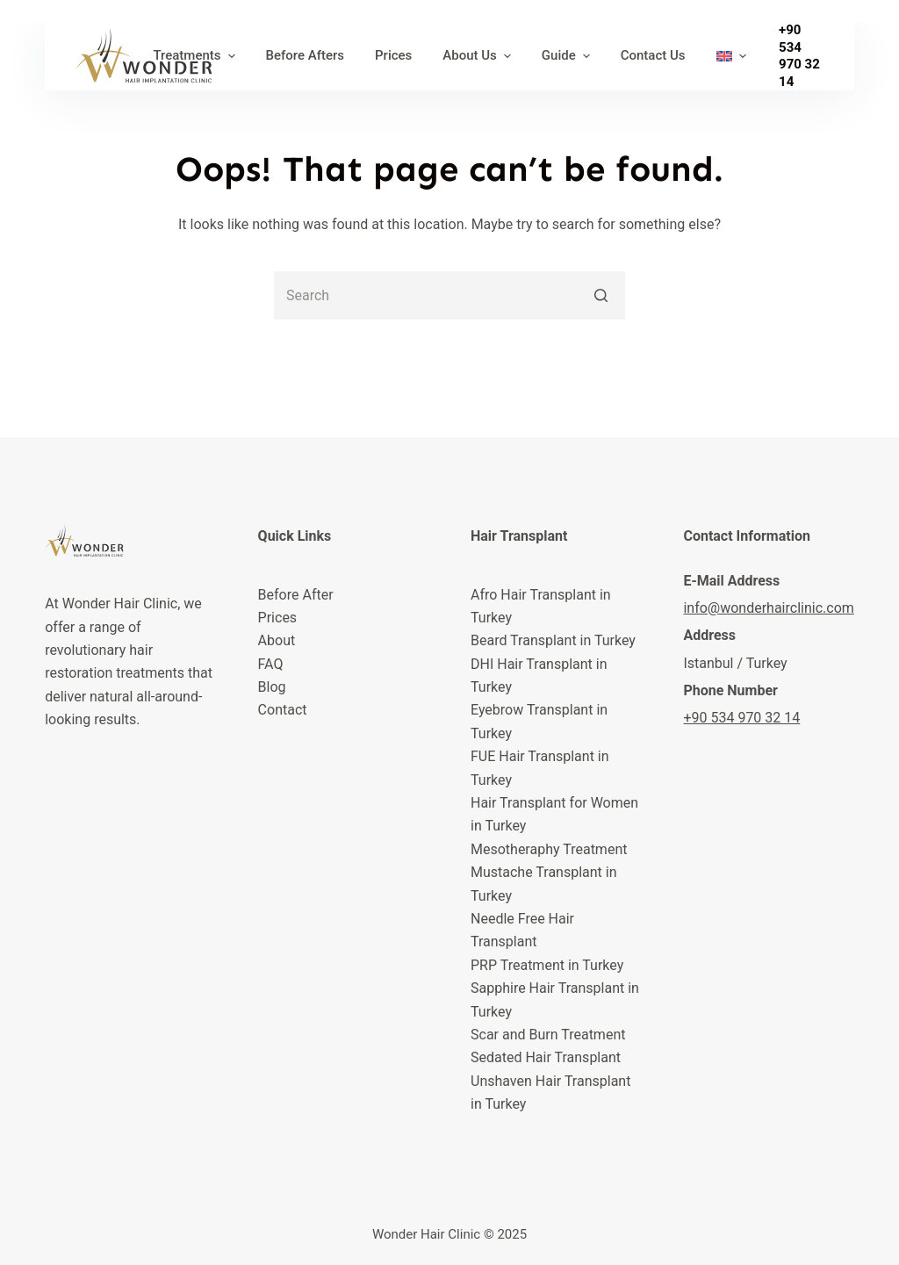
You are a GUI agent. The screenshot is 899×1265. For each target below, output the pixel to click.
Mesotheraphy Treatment (549, 849)
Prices (278, 617)
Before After (296, 594)
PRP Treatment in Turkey (547, 965)
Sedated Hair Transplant (546, 1057)
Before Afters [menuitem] (305, 55)
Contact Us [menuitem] (653, 55)
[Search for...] (449, 295)
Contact (282, 709)
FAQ (271, 664)
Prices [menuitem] (393, 55)
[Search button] (601, 295)
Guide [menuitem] (568, 55)
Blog (272, 687)
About (277, 640)
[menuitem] (731, 56)
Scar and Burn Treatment (548, 1034)
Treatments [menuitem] (196, 55)
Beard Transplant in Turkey (553, 640)
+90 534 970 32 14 (799, 56)
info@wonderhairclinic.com (768, 608)
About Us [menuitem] (478, 55)
